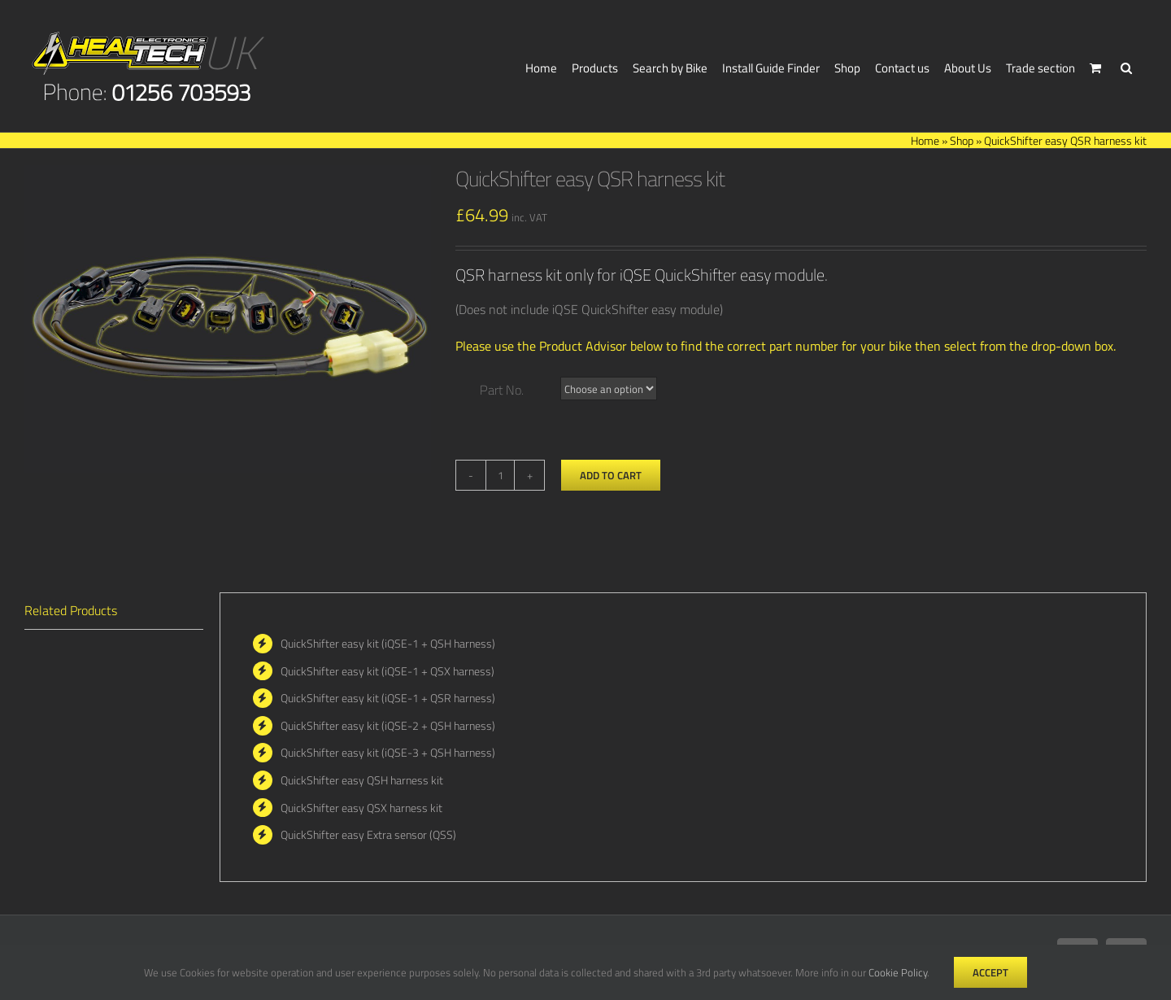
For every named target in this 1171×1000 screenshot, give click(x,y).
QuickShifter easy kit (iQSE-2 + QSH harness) (388, 725)
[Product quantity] (500, 475)
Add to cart (611, 475)
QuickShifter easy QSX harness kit (361, 807)
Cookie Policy (897, 972)
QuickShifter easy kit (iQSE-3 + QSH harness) (388, 752)
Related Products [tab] (70, 610)
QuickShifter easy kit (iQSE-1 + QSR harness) (388, 697)
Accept (990, 972)
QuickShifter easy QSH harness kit (362, 779)
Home (925, 140)
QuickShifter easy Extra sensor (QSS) (368, 834)
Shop (961, 140)
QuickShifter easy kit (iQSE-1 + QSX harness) (387, 670)
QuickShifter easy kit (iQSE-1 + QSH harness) (388, 643)
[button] (1126, 66)
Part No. (502, 390)
